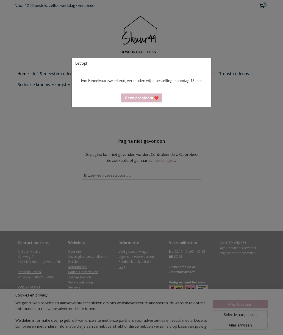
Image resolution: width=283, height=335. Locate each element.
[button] (142, 98)
